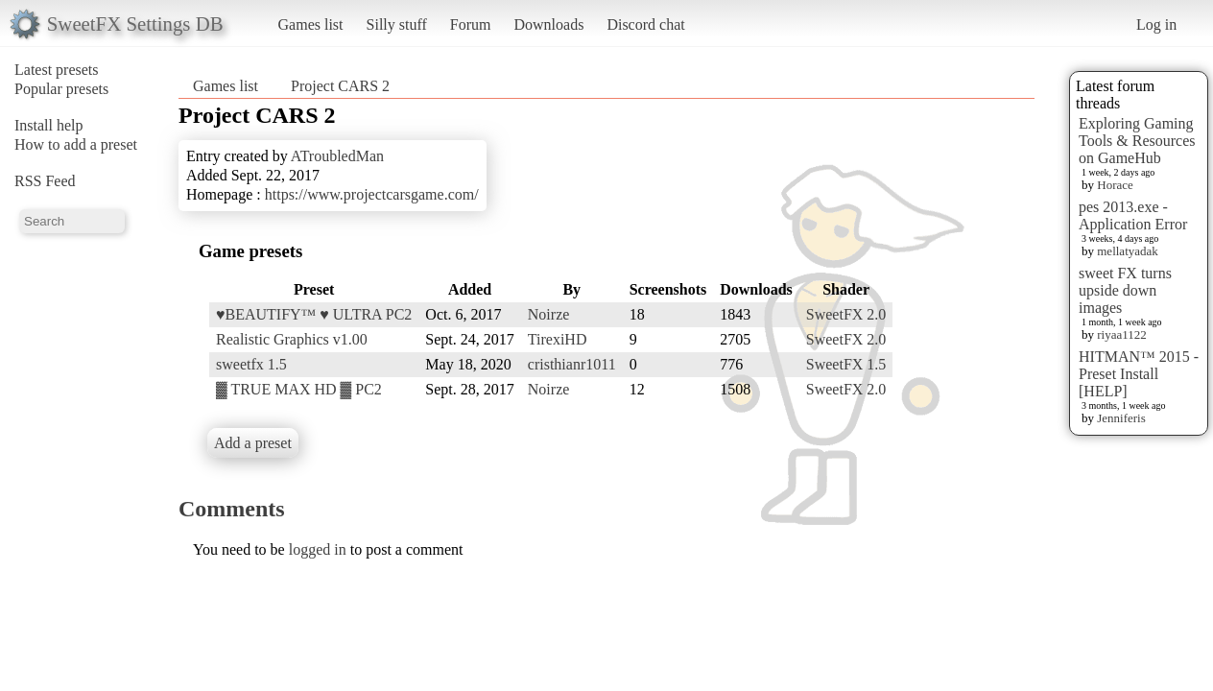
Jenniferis (1121, 418)
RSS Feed (45, 181)
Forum (470, 24)
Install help (48, 125)
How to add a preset (75, 144)
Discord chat (645, 24)
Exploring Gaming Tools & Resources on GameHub (1137, 140)
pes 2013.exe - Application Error (1133, 215)
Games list (311, 24)
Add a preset (253, 443)
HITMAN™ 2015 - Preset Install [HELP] (1139, 373)
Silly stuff (397, 24)
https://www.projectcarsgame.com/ (372, 194)
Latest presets (56, 69)
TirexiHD (557, 339)
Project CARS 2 (340, 86)
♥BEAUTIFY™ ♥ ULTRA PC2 (314, 314)
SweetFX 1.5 (846, 364)
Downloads (548, 24)
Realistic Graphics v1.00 (292, 339)
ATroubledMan (337, 156)
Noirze (549, 314)
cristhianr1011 (572, 364)
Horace (1115, 185)
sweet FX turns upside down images (1125, 290)
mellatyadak (1127, 251)
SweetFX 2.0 (846, 314)
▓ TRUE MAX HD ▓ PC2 (299, 389)
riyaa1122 (1122, 334)
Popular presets (61, 89)
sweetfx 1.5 (251, 364)
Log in (1156, 24)
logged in (317, 549)
